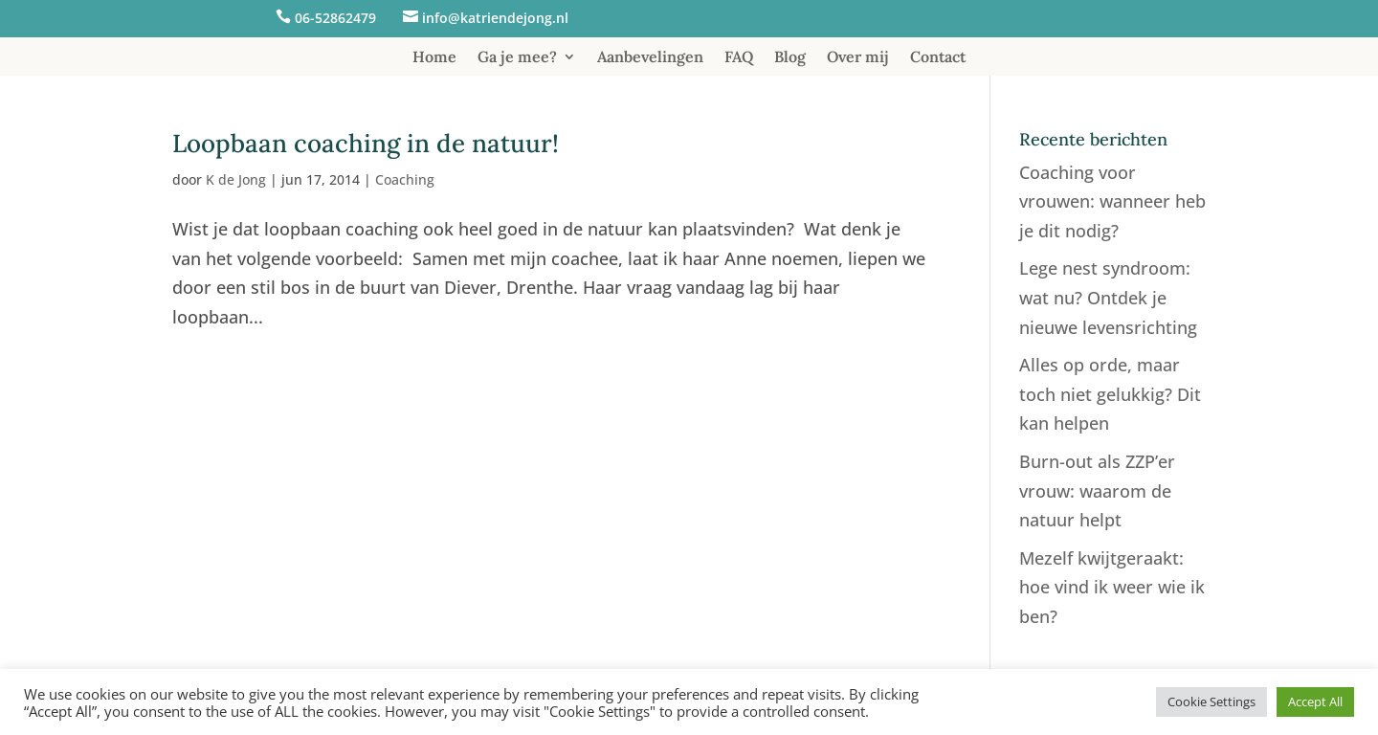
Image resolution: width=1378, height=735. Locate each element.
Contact (938, 58)
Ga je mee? (517, 58)
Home (434, 58)
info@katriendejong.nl (495, 18)
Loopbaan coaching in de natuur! (365, 143)
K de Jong (236, 179)
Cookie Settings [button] (1211, 701)
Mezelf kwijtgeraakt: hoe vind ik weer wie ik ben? (1112, 587)
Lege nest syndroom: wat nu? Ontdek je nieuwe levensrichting (1108, 297)
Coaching (404, 179)
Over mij (858, 58)
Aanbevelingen (650, 58)
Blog (790, 58)
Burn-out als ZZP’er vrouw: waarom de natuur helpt (1097, 490)
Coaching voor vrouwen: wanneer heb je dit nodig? (1112, 201)
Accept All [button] (1315, 701)
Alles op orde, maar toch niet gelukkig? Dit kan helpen (1110, 393)
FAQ (738, 58)
